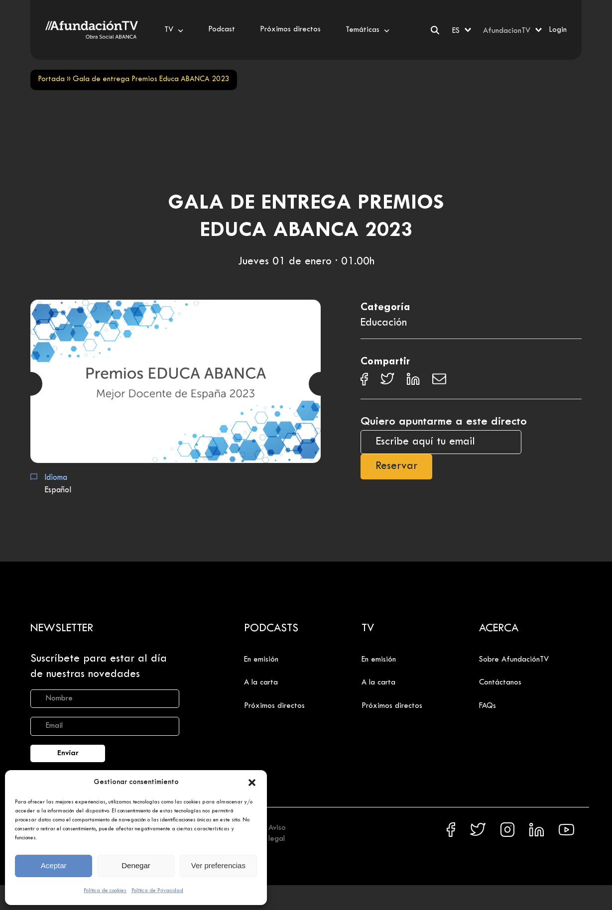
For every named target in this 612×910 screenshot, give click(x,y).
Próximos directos (274, 705)
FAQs (487, 705)
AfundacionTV (506, 30)
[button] (252, 783)
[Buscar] (435, 30)
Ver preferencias (218, 865)
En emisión (261, 659)
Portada (51, 79)
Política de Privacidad (157, 890)
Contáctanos (500, 682)
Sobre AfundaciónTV (514, 659)
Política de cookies (105, 890)
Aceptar (54, 865)
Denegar (136, 865)
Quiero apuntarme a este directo (444, 422)
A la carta (261, 682)
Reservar (396, 466)
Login (558, 29)
